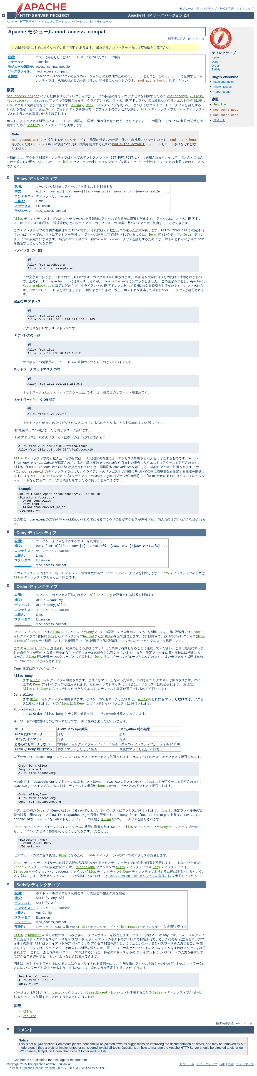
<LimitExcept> (129, 927)
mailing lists (98, 1051)
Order (50, 109)
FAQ (222, 8)
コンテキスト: (25, 196)
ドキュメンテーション (55, 21)
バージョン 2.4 (84, 21)
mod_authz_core (225, 115)
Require (219, 104)
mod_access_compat (23, 96)
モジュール (186, 8)
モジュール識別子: (21, 66)
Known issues (222, 86)
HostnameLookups (37, 286)
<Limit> (65, 162)
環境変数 (154, 100)
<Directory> (177, 96)
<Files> (196, 96)
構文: (18, 191)
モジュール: (23, 210)
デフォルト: (23, 605)
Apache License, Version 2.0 (41, 1068)
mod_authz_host (151, 80)
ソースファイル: (19, 71)
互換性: (13, 76)
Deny (90, 105)
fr (197, 38)
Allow (76, 105)
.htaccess (39, 100)
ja (203, 38)
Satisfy (33, 125)
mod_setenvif (32, 471)
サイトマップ (245, 8)
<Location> (16, 100)
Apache (12, 21)
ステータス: (16, 62)
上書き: (20, 201)
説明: (11, 57)
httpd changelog (224, 81)
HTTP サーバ (28, 21)
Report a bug (221, 91)
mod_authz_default (128, 144)
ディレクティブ (206, 8)
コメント (219, 120)
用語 (231, 8)
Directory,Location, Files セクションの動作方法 (138, 876)
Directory (22, 872)
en (189, 38)
